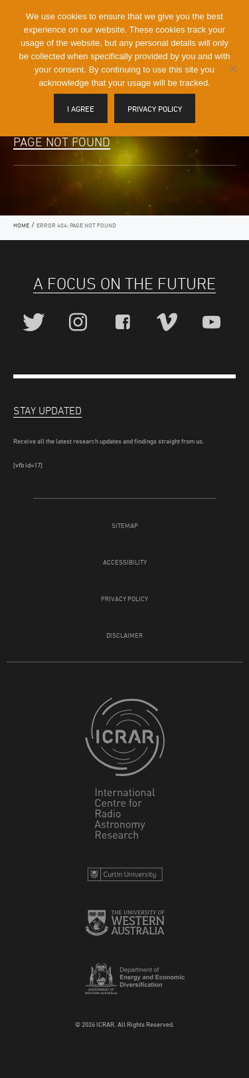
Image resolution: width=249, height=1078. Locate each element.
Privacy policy (154, 109)
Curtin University (125, 877)
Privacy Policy (124, 599)
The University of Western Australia (125, 928)
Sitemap (125, 525)
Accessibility (125, 562)
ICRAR (125, 771)
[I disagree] (232, 68)
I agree (80, 109)
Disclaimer (124, 635)
